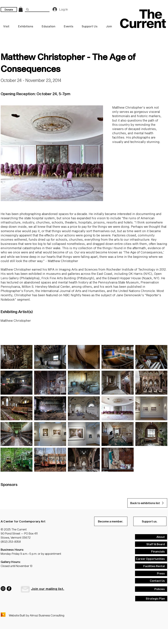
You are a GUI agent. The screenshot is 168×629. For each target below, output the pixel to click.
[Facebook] (9, 588)
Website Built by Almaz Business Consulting (36, 615)
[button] (25, 589)
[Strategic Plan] (151, 598)
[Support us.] (149, 521)
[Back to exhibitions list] (147, 503)
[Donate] (9, 9)
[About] (151, 537)
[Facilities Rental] (151, 566)
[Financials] (151, 551)
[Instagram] (3, 588)
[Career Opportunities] (151, 559)
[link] (21, 9)
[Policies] (151, 589)
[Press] (151, 573)
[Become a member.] (110, 521)
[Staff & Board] (151, 544)
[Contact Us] (151, 580)
